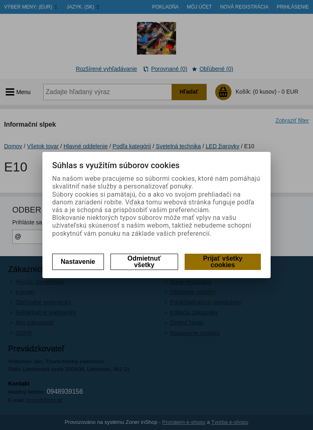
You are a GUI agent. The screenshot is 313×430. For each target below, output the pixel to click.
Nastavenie (78, 261)
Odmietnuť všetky (144, 261)
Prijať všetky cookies (222, 261)
